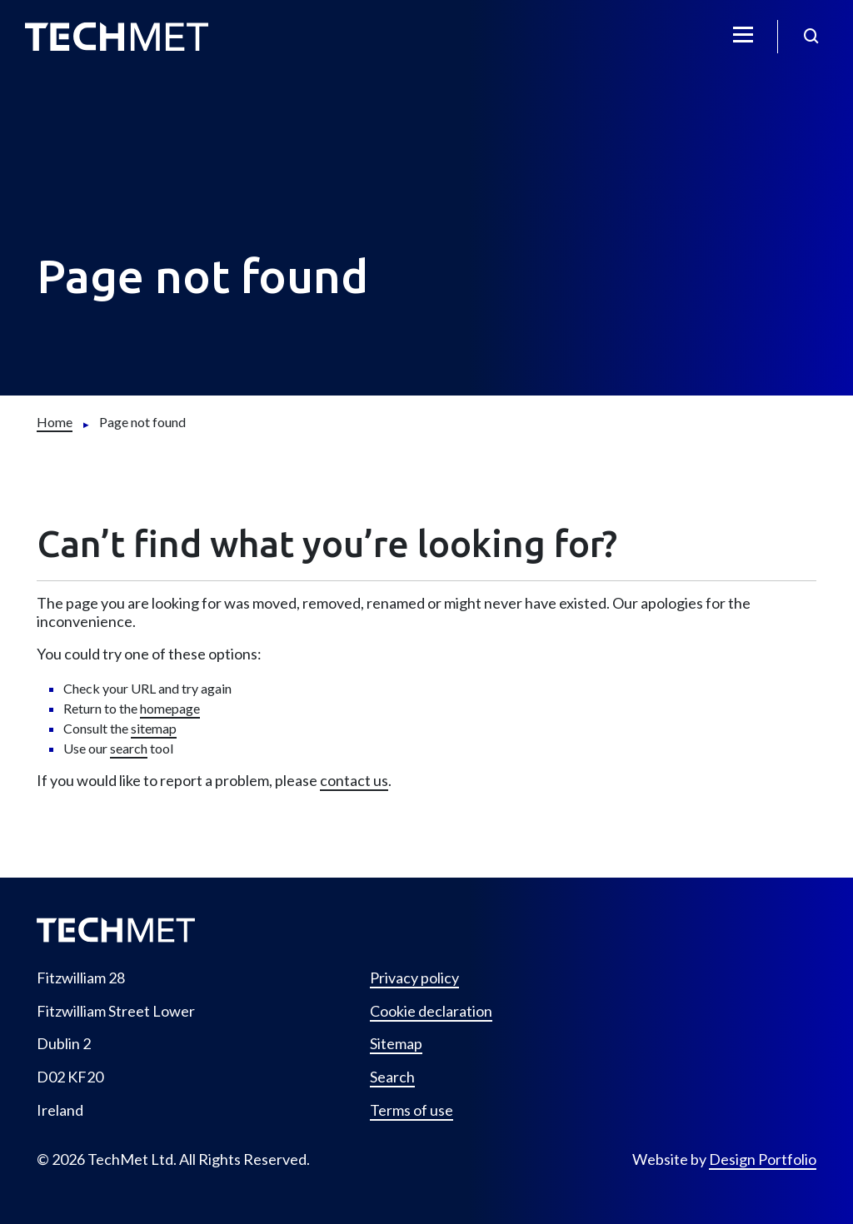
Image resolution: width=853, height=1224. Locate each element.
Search (392, 1077)
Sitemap (396, 1043)
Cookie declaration (431, 1011)
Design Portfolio (762, 1159)
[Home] (54, 422)
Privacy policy (414, 978)
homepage (170, 708)
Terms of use (411, 1110)
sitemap (154, 728)
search (128, 748)
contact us (354, 780)
